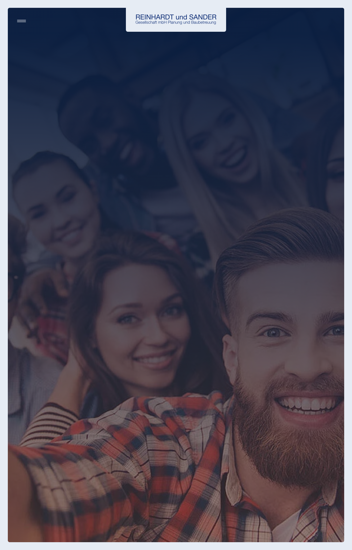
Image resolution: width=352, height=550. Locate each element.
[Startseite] (176, 19)
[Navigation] (21, 20)
